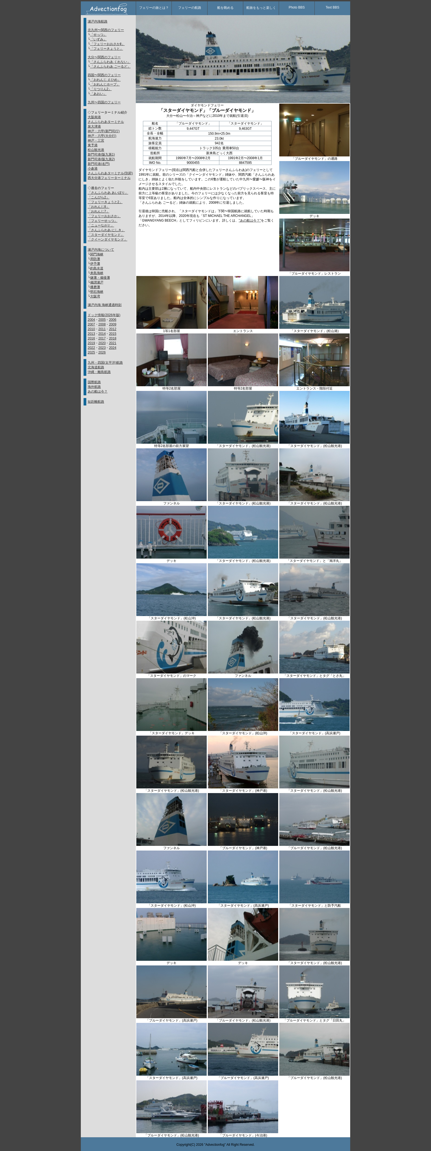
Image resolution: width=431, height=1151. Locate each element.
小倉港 (93, 168)
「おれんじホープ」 (105, 84)
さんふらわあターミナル (106, 122)
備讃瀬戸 (96, 282)
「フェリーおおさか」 (104, 216)
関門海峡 (96, 254)
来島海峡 (96, 273)
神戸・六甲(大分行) (102, 136)
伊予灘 (95, 264)
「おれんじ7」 (98, 211)
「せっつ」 (98, 35)
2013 (91, 334)
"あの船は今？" (250, 220)
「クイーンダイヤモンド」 (107, 239)
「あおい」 (98, 94)
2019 (91, 343)
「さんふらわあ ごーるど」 (110, 66)
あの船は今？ (97, 391)
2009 (112, 324)
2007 (91, 324)
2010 (91, 329)
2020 (102, 343)
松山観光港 (96, 150)
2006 (112, 320)
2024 (112, 348)
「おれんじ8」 (98, 207)
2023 (102, 348)
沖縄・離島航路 (99, 372)
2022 (91, 348)
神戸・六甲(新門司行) (104, 131)
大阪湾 (95, 296)
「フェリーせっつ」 (102, 221)
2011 (102, 329)
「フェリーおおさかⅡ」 (107, 44)
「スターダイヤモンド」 (106, 235)
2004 (91, 320)
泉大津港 (94, 126)
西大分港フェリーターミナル (109, 178)
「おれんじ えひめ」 (105, 80)
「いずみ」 (98, 39)
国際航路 (94, 382)
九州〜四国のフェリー (104, 102)
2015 (112, 334)
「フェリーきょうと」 (106, 49)
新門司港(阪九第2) (101, 159)
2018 (112, 338)
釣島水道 (96, 268)
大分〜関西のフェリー (104, 57)
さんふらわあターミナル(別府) (110, 173)
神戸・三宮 (96, 140)
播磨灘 (95, 287)
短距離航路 (96, 402)
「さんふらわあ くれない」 (110, 62)
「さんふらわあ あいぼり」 (108, 193)
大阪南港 (94, 117)
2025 (91, 352)
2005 (102, 320)
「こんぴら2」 (98, 197)
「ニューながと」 (101, 225)
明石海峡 (96, 292)
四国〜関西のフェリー (104, 75)
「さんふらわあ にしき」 (106, 230)
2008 (102, 324)
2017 (102, 338)
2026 (102, 352)
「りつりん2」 (101, 89)
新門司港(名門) (99, 164)
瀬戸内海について (101, 250)
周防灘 (95, 259)
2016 (91, 338)
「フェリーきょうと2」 (105, 202)
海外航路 (94, 387)
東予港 (93, 145)
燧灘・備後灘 (100, 278)
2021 (112, 343)
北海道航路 (96, 367)
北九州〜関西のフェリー (106, 30)
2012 (112, 329)
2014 (102, 334)
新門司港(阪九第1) (101, 154)
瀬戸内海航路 (97, 21)
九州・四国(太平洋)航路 (105, 363)
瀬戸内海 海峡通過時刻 (104, 305)
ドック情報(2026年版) (104, 315)
